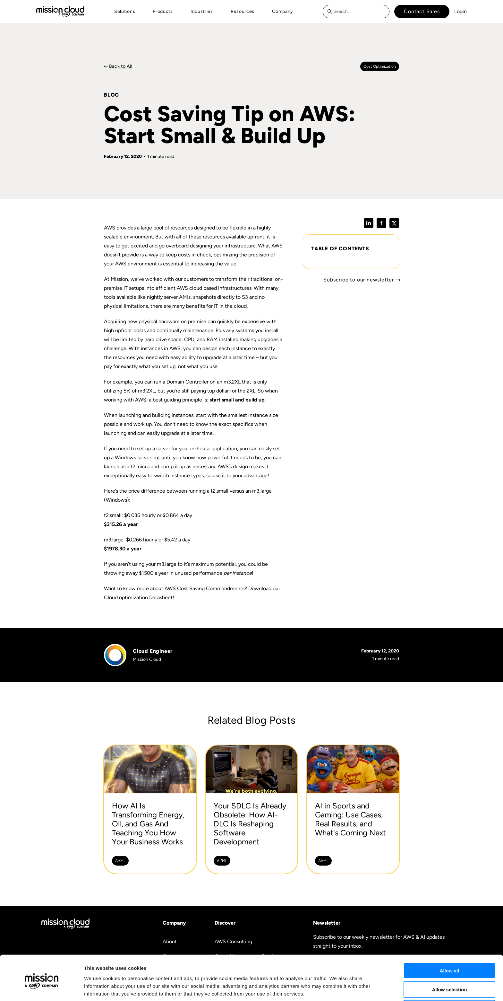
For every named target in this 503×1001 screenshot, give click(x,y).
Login (460, 11)
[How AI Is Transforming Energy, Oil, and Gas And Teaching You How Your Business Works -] (150, 809)
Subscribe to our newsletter (358, 280)
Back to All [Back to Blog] (120, 66)
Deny (450, 982)
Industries (202, 11)
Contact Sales (421, 11)
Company (282, 11)
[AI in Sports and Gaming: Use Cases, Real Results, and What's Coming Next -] (353, 809)
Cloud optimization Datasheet (138, 597)
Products (163, 11)
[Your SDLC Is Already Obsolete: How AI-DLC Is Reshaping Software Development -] (252, 809)
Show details (337, 988)
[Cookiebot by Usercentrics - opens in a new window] (41, 988)
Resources (242, 11)
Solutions (124, 11)
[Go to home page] (60, 11)
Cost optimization (379, 66)
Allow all (449, 944)
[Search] (331, 11)
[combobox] (356, 11)
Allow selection (449, 963)
